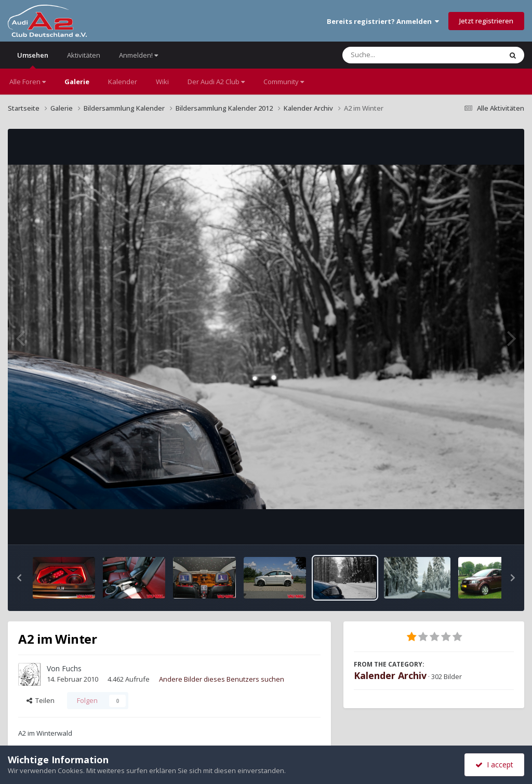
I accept (494, 764)
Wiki (162, 81)
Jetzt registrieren (486, 20)
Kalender (122, 81)
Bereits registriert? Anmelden (383, 21)
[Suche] (400, 55)
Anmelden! (138, 55)
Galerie (76, 81)
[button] (19, 577)
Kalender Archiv (390, 675)
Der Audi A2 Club (216, 81)
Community (283, 81)
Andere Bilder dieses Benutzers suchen (221, 679)
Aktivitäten (83, 55)
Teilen (40, 700)
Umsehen (32, 59)
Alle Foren (27, 81)
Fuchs (72, 668)
